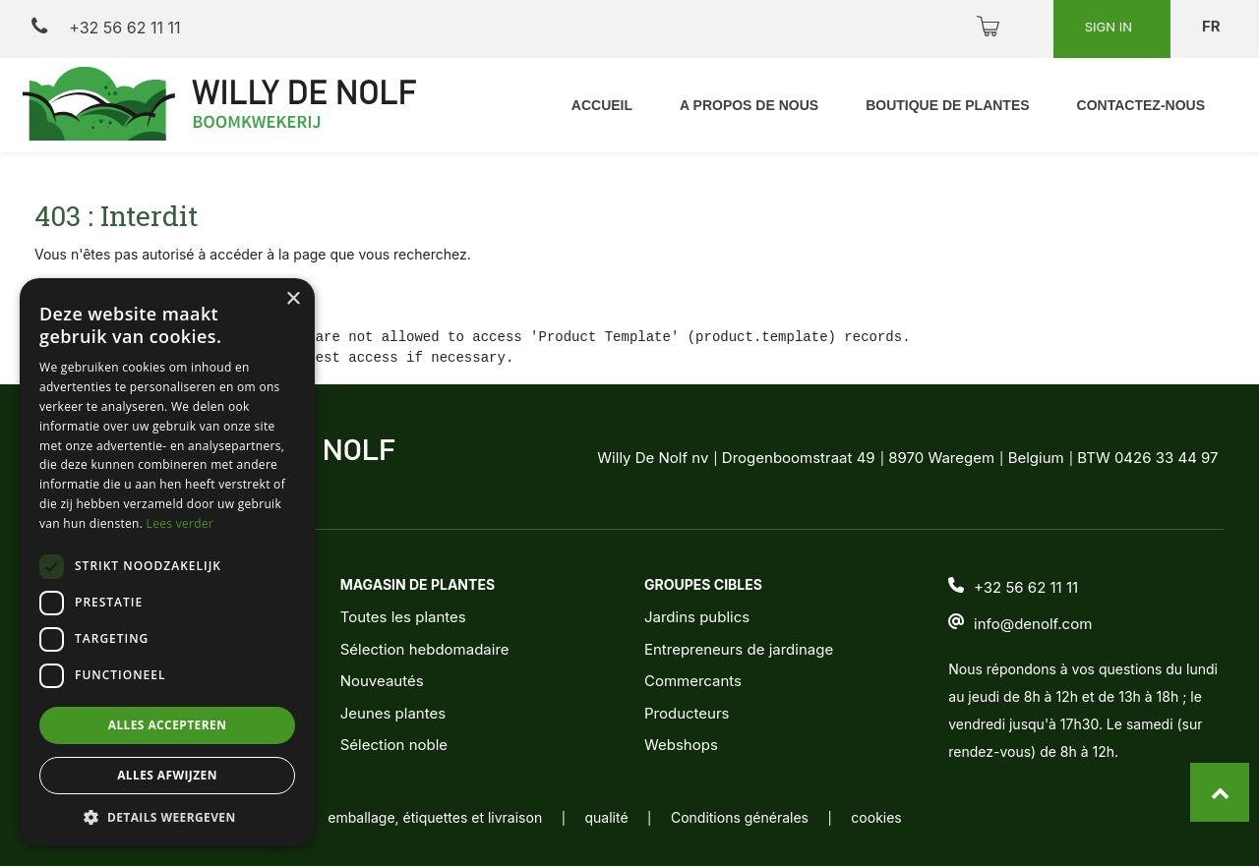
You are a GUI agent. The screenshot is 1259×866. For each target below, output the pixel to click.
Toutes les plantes (403, 616)
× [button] (292, 299)
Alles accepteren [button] (167, 725)
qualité (607, 817)
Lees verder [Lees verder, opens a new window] (180, 523)
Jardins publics (696, 616)
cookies (876, 817)
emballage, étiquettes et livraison (435, 817)
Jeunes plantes (393, 713)
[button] (167, 817)
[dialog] (167, 562)
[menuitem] (602, 105)
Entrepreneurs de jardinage (738, 649)
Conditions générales (740, 817)
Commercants (693, 680)
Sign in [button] (1110, 26)
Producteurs (687, 713)
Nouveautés (382, 680)
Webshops (681, 744)
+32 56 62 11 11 (105, 27)
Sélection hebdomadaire (425, 649)
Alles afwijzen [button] (167, 775)
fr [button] (1213, 26)
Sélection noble (394, 744)
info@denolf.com (1033, 623)
